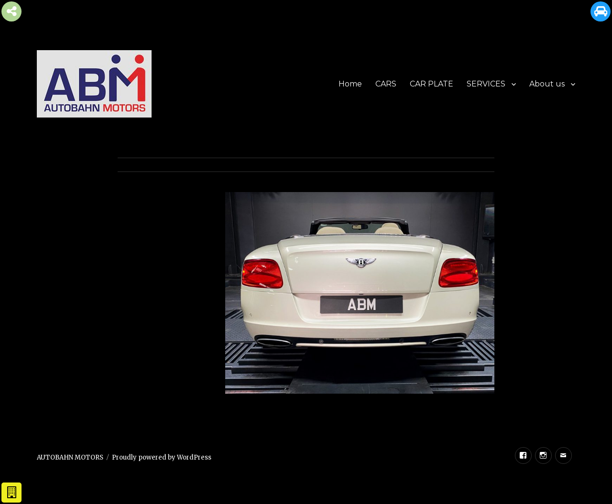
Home (350, 83)
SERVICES (486, 83)
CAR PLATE (431, 83)
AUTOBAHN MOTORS (70, 457)
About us (547, 83)
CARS (385, 83)
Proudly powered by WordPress (161, 457)
